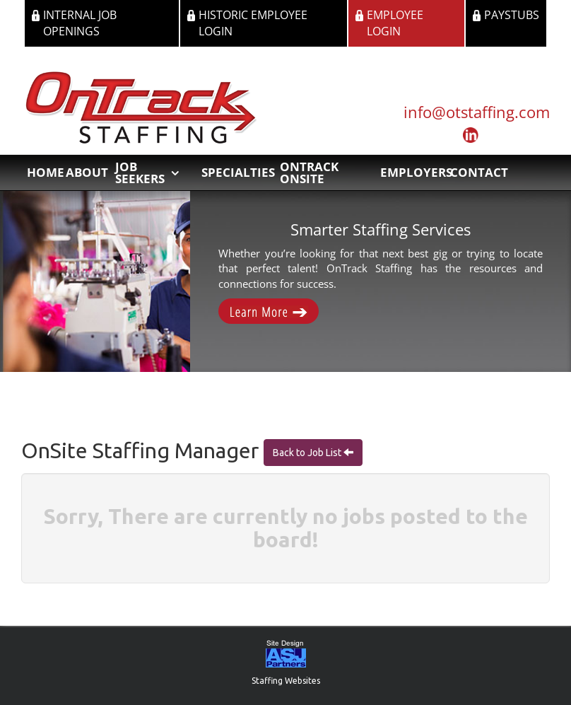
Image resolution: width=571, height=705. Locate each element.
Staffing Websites (286, 680)
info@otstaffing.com (477, 111)
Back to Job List (308, 452)
